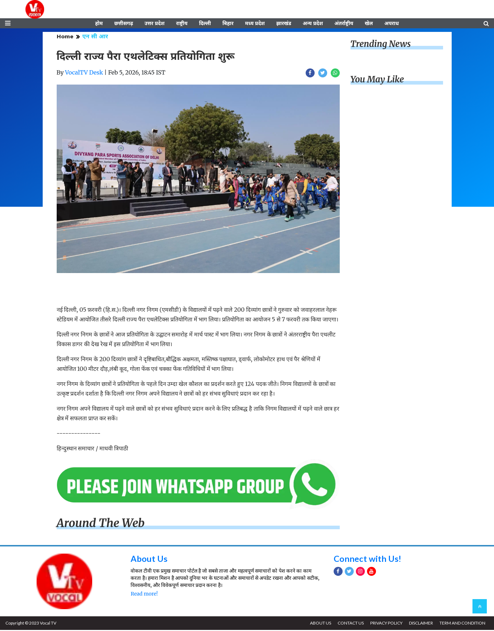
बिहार (228, 24)
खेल (369, 24)
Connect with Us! (368, 559)
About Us (149, 559)
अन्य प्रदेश (313, 24)
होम (99, 24)
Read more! (144, 595)
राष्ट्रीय (182, 24)
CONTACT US (349, 624)
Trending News (380, 45)
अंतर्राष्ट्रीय (343, 24)
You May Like (377, 80)
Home (65, 37)
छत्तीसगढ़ (123, 24)
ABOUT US (318, 624)
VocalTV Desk (84, 73)
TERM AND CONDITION (462, 624)
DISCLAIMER (420, 624)
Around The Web (101, 524)
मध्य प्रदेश (255, 24)
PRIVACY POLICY (385, 624)
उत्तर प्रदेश (155, 24)
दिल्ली (205, 24)
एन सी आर (95, 37)
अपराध (391, 24)
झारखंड (283, 24)
